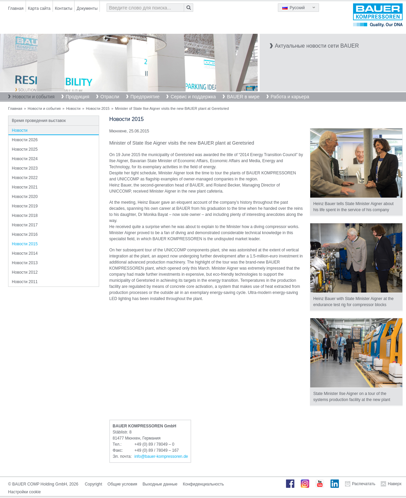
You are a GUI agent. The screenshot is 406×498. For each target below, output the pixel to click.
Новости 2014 (24, 253)
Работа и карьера (290, 96)
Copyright (93, 484)
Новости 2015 (98, 108)
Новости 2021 (24, 187)
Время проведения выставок (39, 120)
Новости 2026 (24, 140)
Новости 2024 (24, 158)
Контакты (63, 8)
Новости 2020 (24, 196)
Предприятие (145, 96)
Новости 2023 (24, 168)
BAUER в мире (243, 96)
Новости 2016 (24, 234)
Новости (73, 108)
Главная (16, 8)
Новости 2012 (24, 272)
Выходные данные (160, 484)
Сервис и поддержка (193, 96)
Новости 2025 (24, 149)
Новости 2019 (24, 206)
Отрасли (109, 96)
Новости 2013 (24, 262)
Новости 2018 (24, 215)
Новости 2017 (24, 225)
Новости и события (33, 96)
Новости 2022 (24, 177)
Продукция (77, 96)
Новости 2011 (24, 281)
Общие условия (122, 484)
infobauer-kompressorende (161, 456)
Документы (87, 8)
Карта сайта (39, 8)
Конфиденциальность (203, 484)
